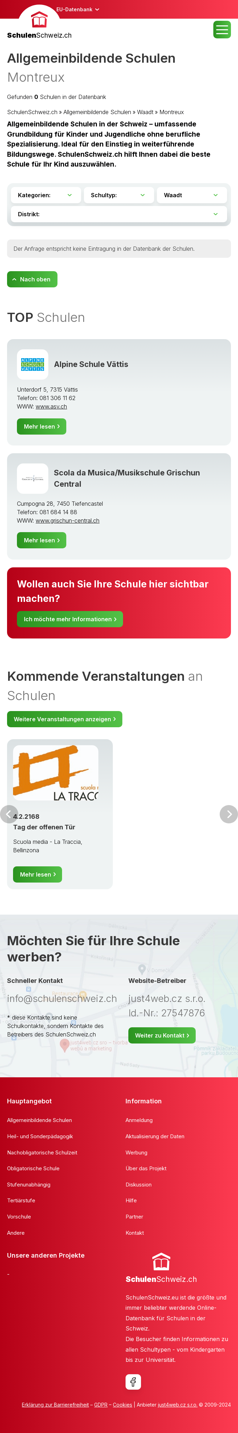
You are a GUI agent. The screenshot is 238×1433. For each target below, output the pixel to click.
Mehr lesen (39, 426)
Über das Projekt (146, 1168)
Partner (134, 1216)
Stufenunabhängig (28, 1184)
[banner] (39, 23)
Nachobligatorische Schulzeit (42, 1152)
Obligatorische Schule (33, 1168)
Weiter (229, 814)
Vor (9, 814)
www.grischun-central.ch (67, 520)
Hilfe (131, 1200)
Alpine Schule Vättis (91, 364)
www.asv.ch (51, 406)
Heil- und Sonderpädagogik (40, 1136)
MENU (222, 29)
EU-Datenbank (74, 9)
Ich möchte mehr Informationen (68, 619)
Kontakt (135, 1232)
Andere (16, 1232)
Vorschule (19, 1216)
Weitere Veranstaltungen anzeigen (62, 719)
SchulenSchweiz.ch (32, 112)
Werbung (136, 1152)
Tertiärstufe (21, 1200)
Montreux (171, 112)
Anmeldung (139, 1120)
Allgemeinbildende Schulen (97, 112)
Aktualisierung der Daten (155, 1136)
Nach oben (35, 279)
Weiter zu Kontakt (159, 1035)
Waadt (145, 112)
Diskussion (139, 1184)
